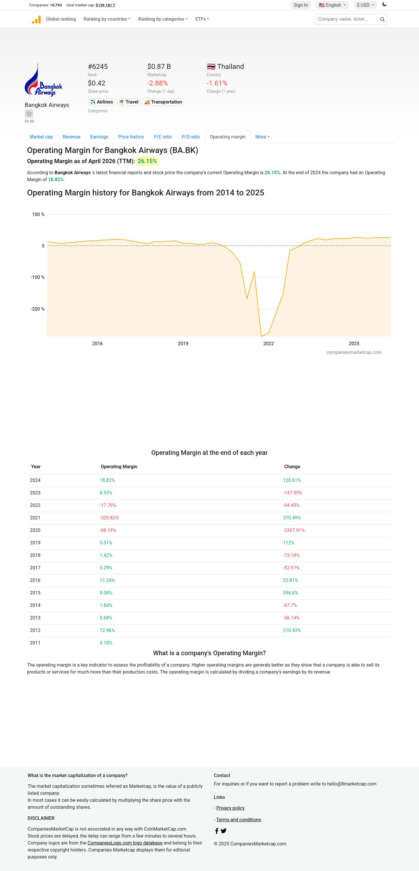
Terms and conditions (238, 819)
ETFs (200, 19)
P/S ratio (191, 137)
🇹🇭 (225, 67)
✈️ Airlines (101, 102)
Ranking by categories (161, 19)
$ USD (363, 5)
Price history (131, 137)
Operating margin (228, 137)
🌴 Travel (129, 102)
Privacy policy (230, 808)
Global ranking (61, 19)
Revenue (72, 137)
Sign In (301, 5)
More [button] (260, 137)
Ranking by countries (105, 19)
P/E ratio (163, 137)
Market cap (41, 137)
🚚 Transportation (163, 102)
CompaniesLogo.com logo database (125, 843)
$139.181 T (105, 5)
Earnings (99, 137)
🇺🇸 (330, 5)
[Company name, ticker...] (350, 19)
